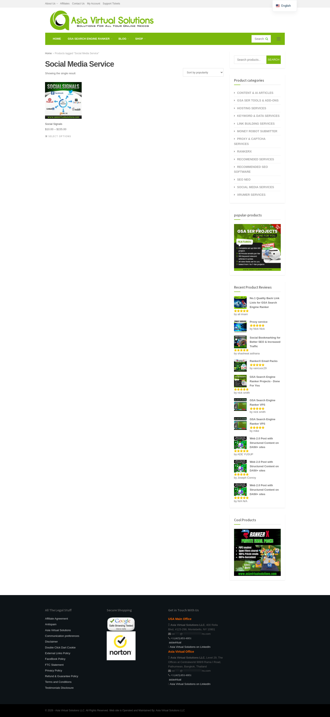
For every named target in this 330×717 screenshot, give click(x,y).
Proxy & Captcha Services (250, 141)
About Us (50, 3)
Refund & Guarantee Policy (61, 676)
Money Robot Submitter (257, 131)
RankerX (244, 151)
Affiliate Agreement (56, 618)
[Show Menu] (279, 38)
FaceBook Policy (55, 658)
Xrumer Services (251, 194)
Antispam (50, 624)
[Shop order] (203, 72)
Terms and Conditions (58, 681)
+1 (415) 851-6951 (181, 638)
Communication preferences (62, 635)
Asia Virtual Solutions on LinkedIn (190, 646)
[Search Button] (267, 39)
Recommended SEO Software (251, 169)
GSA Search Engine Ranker (89, 38)
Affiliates (64, 3)
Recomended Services (255, 159)
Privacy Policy (53, 670)
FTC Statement (54, 664)
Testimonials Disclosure (59, 687)
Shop (139, 38)
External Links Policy (57, 653)
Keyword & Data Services (258, 115)
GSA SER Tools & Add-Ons (258, 100)
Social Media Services (255, 187)
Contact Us (78, 3)
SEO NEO (244, 179)
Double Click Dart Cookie (60, 647)
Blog (122, 38)
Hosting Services (251, 108)
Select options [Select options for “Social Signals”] (59, 136)
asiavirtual (174, 642)
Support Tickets (111, 3)
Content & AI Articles (255, 93)
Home (57, 38)
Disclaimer (51, 641)
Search (273, 59)
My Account (93, 3)
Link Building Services (256, 123)
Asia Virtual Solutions (58, 630)
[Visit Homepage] (101, 20)
